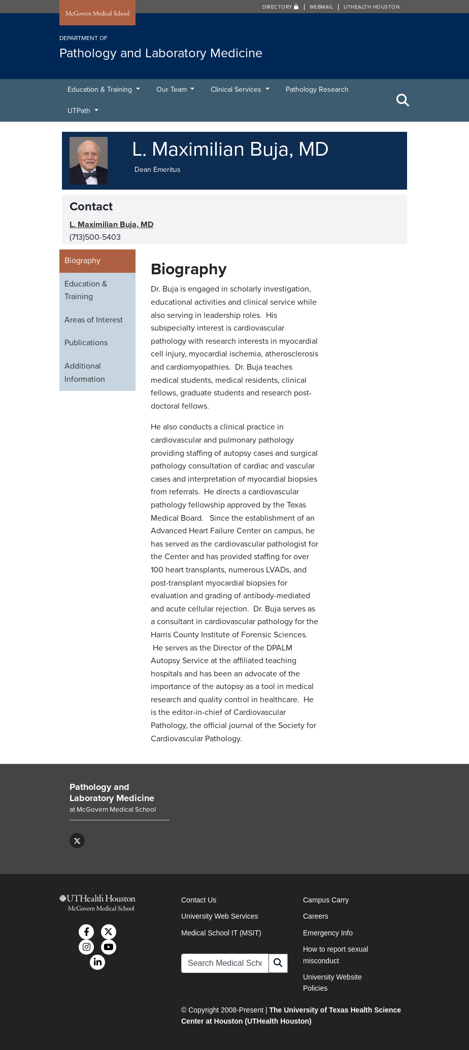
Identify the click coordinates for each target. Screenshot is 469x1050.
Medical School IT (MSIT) (221, 933)
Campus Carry (326, 900)
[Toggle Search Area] (403, 100)
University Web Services (219, 916)
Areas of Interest (93, 320)
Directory (280, 7)
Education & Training (101, 89)
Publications (86, 343)
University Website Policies (332, 982)
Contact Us (198, 900)
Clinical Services (237, 89)
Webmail (321, 7)
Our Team (172, 89)
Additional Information (84, 372)
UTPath (80, 110)
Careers (315, 916)
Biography (82, 261)
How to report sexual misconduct (335, 954)
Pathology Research (317, 89)
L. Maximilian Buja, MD (111, 225)
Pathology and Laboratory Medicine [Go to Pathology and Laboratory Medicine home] (112, 792)
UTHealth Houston (371, 7)
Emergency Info (328, 933)
